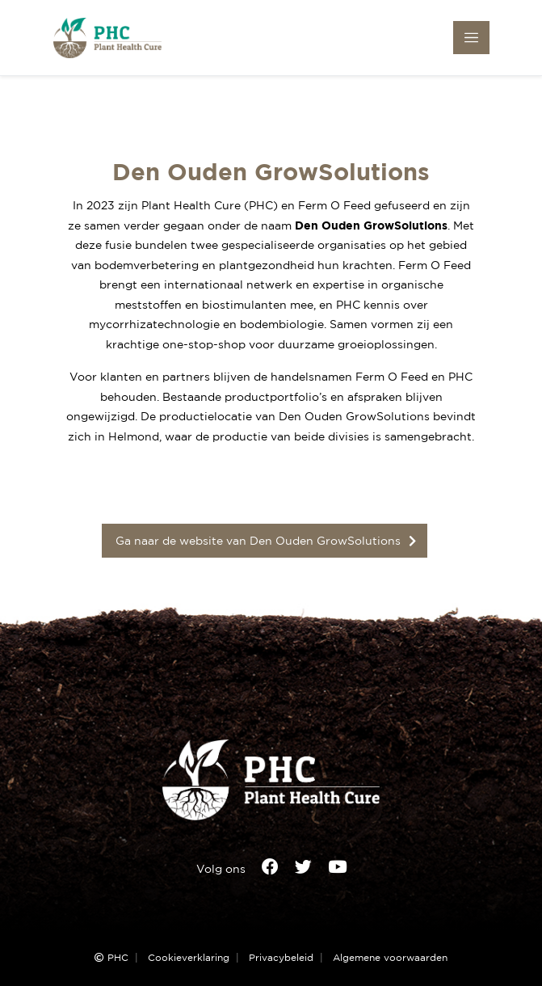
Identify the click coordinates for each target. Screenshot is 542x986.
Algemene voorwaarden (390, 958)
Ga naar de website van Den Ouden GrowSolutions (258, 540)
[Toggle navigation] (471, 37)
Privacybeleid (281, 958)
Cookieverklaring (188, 958)
